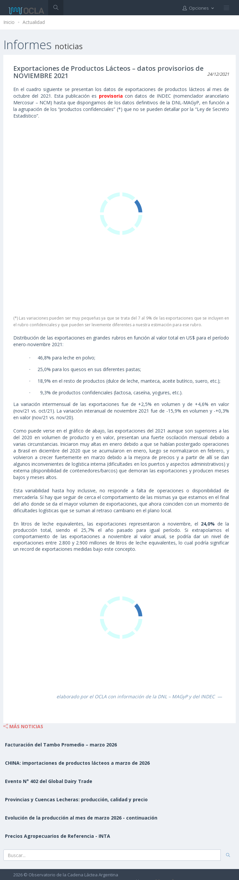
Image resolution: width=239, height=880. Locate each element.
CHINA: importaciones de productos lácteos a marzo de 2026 (77, 763)
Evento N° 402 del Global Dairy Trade (48, 781)
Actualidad (34, 22)
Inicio (9, 22)
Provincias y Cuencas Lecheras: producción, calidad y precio (76, 799)
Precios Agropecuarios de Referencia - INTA (57, 836)
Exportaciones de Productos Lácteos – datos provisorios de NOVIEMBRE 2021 (108, 72)
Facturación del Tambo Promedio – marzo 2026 (61, 744)
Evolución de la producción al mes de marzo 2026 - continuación (81, 818)
